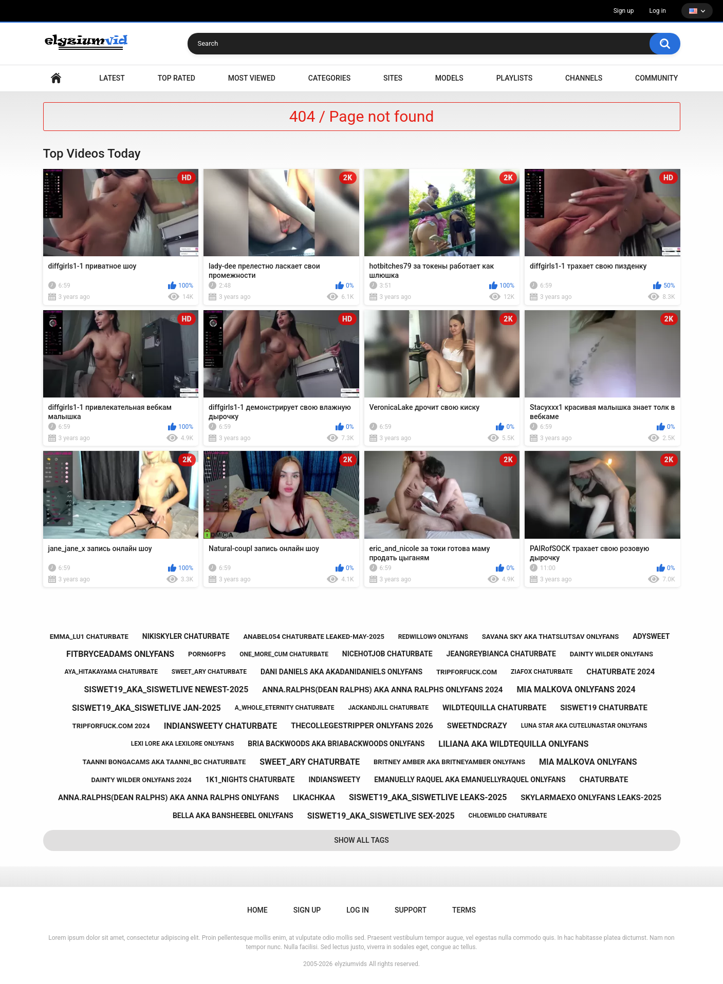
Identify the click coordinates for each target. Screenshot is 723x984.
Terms (464, 910)
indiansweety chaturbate (220, 726)
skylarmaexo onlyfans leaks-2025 (591, 797)
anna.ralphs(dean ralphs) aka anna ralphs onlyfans (168, 797)
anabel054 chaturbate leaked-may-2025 (313, 636)
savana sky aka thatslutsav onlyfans (550, 636)
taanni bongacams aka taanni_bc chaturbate (164, 762)
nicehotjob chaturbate (387, 654)
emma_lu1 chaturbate (89, 636)
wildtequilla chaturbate (494, 707)
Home (56, 78)
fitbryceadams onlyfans (120, 654)
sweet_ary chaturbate (209, 671)
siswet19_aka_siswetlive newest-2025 (166, 689)
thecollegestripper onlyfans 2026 (362, 725)
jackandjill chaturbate (388, 707)
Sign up (624, 10)
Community (656, 78)
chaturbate (604, 779)
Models (449, 78)
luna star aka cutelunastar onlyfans (584, 725)
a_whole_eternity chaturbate (285, 707)
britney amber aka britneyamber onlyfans (449, 762)
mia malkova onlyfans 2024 (575, 689)
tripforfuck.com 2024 (111, 726)
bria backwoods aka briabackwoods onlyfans (336, 744)
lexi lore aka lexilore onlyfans (182, 743)
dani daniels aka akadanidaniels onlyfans (341, 672)
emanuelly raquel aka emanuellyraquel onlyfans (469, 779)
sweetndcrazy (477, 725)
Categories (329, 78)
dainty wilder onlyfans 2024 (141, 780)
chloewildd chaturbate (508, 815)
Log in (657, 10)
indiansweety (334, 779)
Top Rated (176, 78)
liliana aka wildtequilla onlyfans (513, 744)
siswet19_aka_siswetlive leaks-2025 (428, 797)
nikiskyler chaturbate (186, 636)
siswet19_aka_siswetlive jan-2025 (146, 708)
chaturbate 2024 (620, 671)
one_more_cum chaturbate (283, 654)
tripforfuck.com (466, 672)
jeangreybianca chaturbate (501, 654)
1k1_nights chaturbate (250, 779)
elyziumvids (351, 964)
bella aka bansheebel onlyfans (233, 815)
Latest (112, 78)
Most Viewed (251, 78)
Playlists (514, 78)
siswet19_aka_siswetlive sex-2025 (381, 816)
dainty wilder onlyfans (611, 654)
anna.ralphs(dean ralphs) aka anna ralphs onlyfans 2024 (382, 689)
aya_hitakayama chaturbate (111, 671)
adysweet (651, 636)
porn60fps (207, 654)
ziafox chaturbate (541, 671)
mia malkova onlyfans (588, 762)
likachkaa (314, 797)
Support (411, 910)
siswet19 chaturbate (603, 707)
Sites (392, 78)
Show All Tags (361, 840)
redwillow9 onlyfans (433, 636)
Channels (583, 78)
